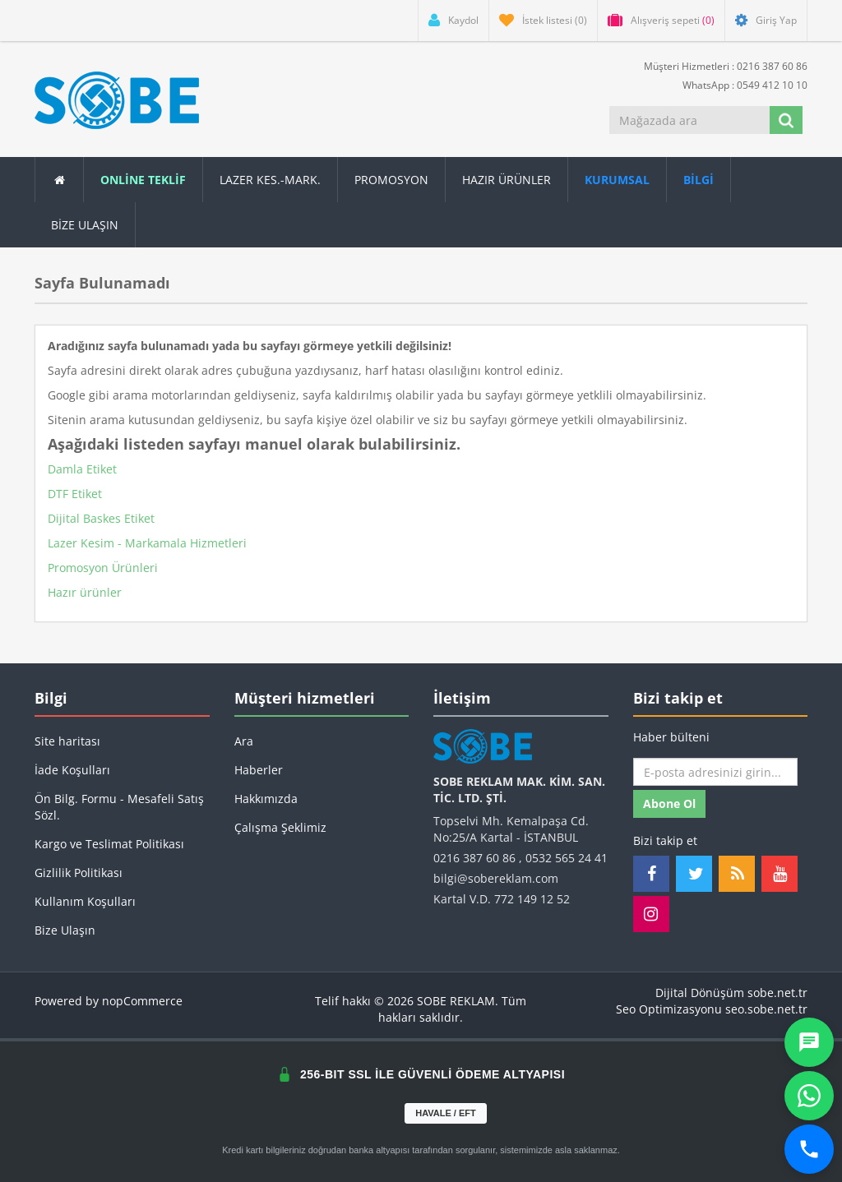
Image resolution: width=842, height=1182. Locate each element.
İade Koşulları (72, 770)
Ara (243, 741)
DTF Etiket (75, 493)
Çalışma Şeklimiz (280, 827)
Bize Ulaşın (84, 225)
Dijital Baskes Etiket (101, 518)
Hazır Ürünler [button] (506, 179)
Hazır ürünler (85, 592)
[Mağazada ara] (689, 120)
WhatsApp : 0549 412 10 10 (738, 84)
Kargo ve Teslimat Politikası (109, 844)
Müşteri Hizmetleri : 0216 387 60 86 (719, 65)
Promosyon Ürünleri (103, 567)
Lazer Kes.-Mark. (270, 179)
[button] (699, 179)
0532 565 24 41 (566, 858)
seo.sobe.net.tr (766, 1009)
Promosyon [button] (391, 179)
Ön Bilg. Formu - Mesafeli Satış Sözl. (119, 807)
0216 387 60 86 (474, 858)
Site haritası (67, 741)
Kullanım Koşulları (85, 901)
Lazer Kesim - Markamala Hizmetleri (147, 543)
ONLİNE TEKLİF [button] (143, 179)
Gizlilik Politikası (79, 872)
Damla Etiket (82, 469)
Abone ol (669, 803)
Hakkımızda (266, 798)
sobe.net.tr (777, 992)
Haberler (258, 770)
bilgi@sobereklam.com (495, 878)
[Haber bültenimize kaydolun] (715, 772)
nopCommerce (142, 1001)
